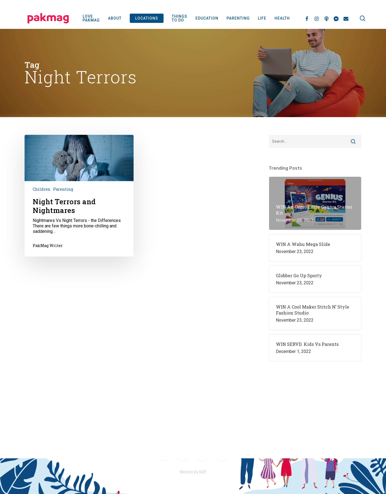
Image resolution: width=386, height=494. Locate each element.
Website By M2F (193, 472)
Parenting (63, 189)
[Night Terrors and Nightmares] (79, 195)
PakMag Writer (48, 245)
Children (41, 189)
